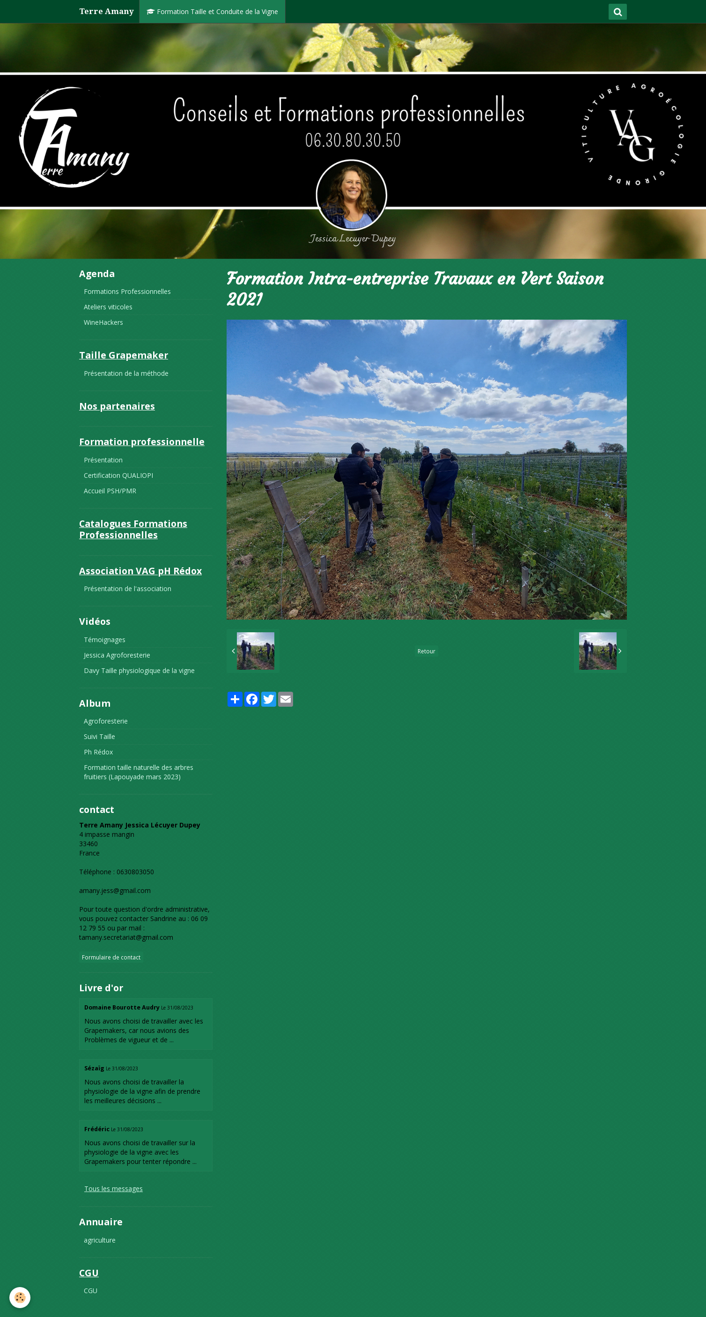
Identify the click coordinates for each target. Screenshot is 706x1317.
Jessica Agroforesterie (117, 655)
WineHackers (103, 322)
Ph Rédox (98, 751)
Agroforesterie (106, 721)
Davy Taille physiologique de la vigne (139, 670)
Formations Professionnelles (127, 291)
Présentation (103, 459)
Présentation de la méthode (126, 373)
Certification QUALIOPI (118, 475)
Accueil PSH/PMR (110, 490)
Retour (426, 651)
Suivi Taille (99, 736)
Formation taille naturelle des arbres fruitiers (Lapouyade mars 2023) (138, 772)
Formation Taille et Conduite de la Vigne (212, 11)
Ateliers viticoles (108, 306)
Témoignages (104, 639)
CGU (90, 1290)
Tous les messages (113, 1188)
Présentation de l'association (127, 588)
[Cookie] (19, 1297)
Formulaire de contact (111, 957)
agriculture (100, 1240)
